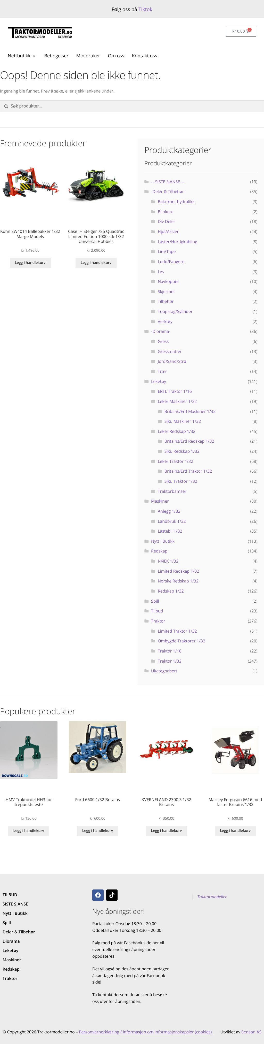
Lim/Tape (167, 251)
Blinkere (166, 211)
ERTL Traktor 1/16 (175, 391)
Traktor (158, 621)
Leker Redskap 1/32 (176, 431)
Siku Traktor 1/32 (180, 481)
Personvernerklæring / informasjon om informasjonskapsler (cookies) (146, 1032)
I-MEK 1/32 (168, 561)
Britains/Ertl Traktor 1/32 (188, 471)
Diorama (11, 941)
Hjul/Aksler (168, 231)
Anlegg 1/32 (169, 511)
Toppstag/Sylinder (175, 311)
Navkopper (168, 281)
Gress (163, 341)
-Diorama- (160, 331)
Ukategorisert (164, 671)
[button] (22, 56)
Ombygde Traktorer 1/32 (181, 641)
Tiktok (145, 9)
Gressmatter (170, 351)
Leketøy (158, 381)
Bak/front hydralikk (176, 201)
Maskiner (160, 501)
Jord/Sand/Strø (172, 361)
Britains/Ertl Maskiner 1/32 (190, 411)
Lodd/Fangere (171, 261)
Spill (155, 601)
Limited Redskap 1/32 (178, 571)
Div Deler (166, 221)
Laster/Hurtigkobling (177, 241)
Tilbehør (166, 301)
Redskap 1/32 (171, 591)
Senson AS (251, 1032)
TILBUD (10, 894)
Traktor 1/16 (170, 651)
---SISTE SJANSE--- (167, 182)
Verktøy (165, 321)
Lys (161, 271)
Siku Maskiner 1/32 (182, 421)
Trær (162, 371)
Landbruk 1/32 (172, 521)
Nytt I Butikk (163, 541)
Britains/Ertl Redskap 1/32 (189, 441)
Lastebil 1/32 (170, 531)
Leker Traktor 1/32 (175, 461)
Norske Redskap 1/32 (178, 581)
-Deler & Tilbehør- (168, 191)
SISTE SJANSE (15, 904)
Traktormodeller (212, 897)
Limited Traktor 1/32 (177, 631)
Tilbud (157, 611)
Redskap (159, 551)
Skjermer (166, 291)
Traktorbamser (172, 491)
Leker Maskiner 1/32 (177, 401)
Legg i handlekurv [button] (30, 262)
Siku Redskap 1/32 (182, 451)
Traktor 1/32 (170, 661)
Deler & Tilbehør (19, 931)
